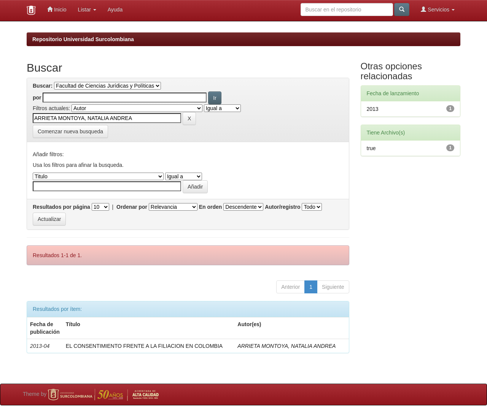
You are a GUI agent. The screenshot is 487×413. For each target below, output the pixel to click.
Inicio (57, 9)
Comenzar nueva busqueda (70, 131)
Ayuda (115, 9)
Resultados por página (61, 207)
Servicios (438, 9)
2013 (373, 109)
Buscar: (43, 86)
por (37, 97)
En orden (210, 207)
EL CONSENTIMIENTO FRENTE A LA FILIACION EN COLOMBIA (144, 346)
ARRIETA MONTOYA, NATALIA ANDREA (286, 346)
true (371, 148)
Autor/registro (282, 207)
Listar (87, 9)
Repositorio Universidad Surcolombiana (83, 39)
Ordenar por (131, 207)
